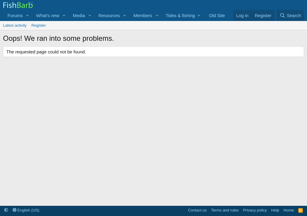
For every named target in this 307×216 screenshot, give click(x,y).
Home (289, 210)
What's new (47, 15)
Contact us (197, 210)
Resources (109, 15)
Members (142, 15)
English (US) (26, 210)
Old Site (217, 15)
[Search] (290, 15)
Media (79, 15)
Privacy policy (255, 210)
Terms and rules (225, 210)
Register (38, 25)
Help (275, 210)
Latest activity (15, 25)
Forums (15, 15)
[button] (27, 15)
